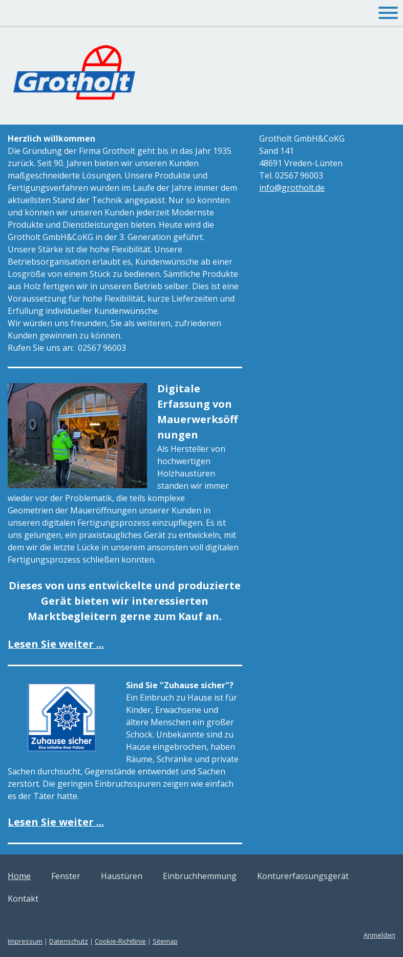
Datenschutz (68, 941)
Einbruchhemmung (200, 876)
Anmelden (379, 935)
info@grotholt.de (292, 187)
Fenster (65, 876)
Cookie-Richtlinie (120, 941)
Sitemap (165, 941)
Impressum (25, 941)
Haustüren (121, 876)
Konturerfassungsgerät (303, 876)
